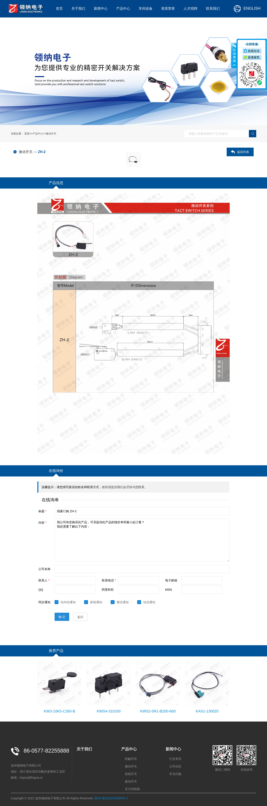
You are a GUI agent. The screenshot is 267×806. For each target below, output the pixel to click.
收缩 (234, 55)
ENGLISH (247, 9)
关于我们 (78, 8)
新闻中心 (101, 8)
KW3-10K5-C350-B (59, 711)
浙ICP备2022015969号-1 (111, 798)
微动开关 (51, 133)
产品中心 (123, 8)
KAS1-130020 (207, 711)
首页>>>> (40, 133)
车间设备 (145, 8)
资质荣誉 (168, 8)
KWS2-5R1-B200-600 (158, 711)
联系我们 (213, 8)
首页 (59, 8)
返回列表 (243, 152)
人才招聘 (190, 8)
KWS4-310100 (109, 711)
